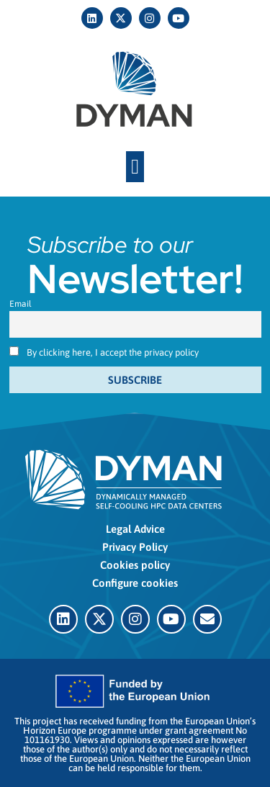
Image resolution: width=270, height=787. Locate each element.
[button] (135, 167)
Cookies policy (135, 565)
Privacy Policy (135, 547)
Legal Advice (135, 529)
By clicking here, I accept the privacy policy (113, 352)
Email (20, 304)
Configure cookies (135, 583)
